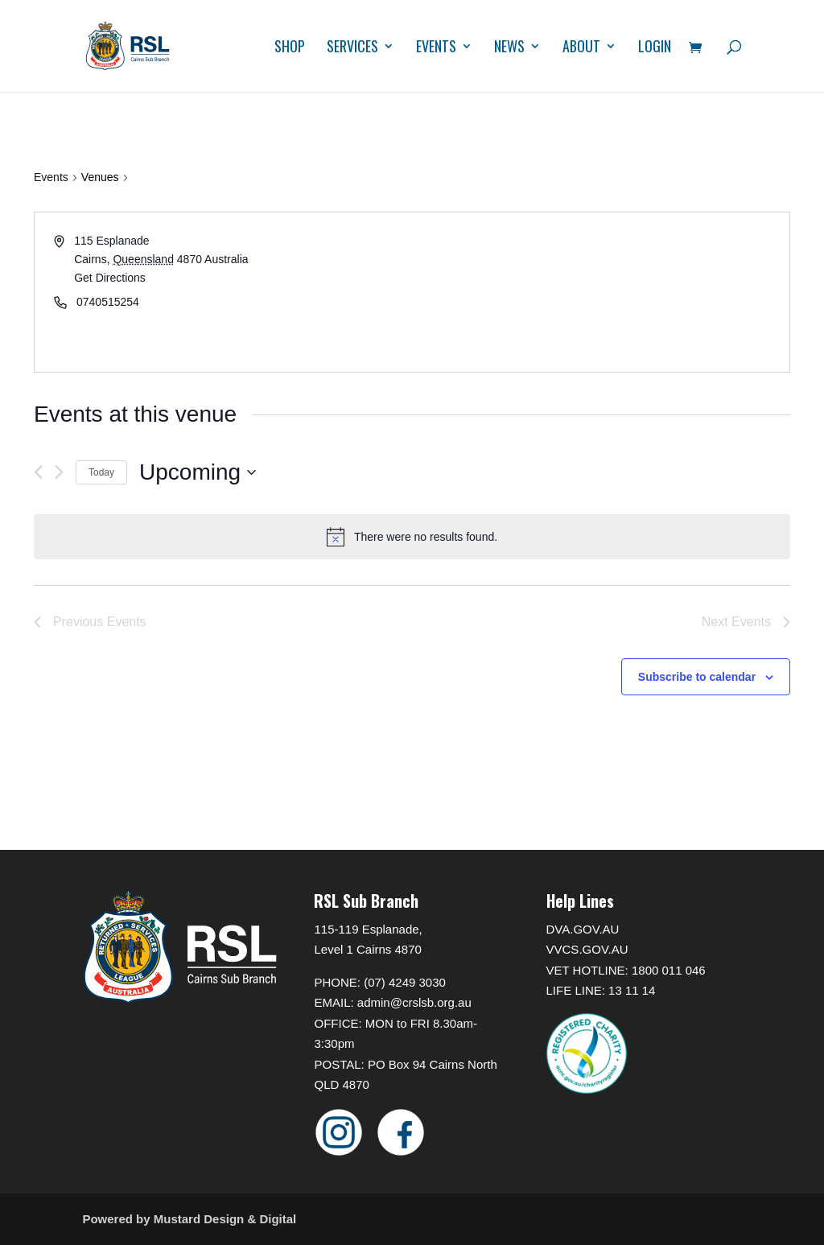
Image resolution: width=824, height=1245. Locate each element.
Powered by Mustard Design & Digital (189, 1219)
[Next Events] (59, 472)
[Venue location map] (599, 292)
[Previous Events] (38, 472)
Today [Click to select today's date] (101, 472)
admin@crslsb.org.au (414, 1002)
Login (654, 48)
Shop (289, 48)
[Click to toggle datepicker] (197, 472)
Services (352, 48)
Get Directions (110, 277)
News (509, 48)
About (581, 48)
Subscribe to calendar (697, 676)
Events (436, 48)
